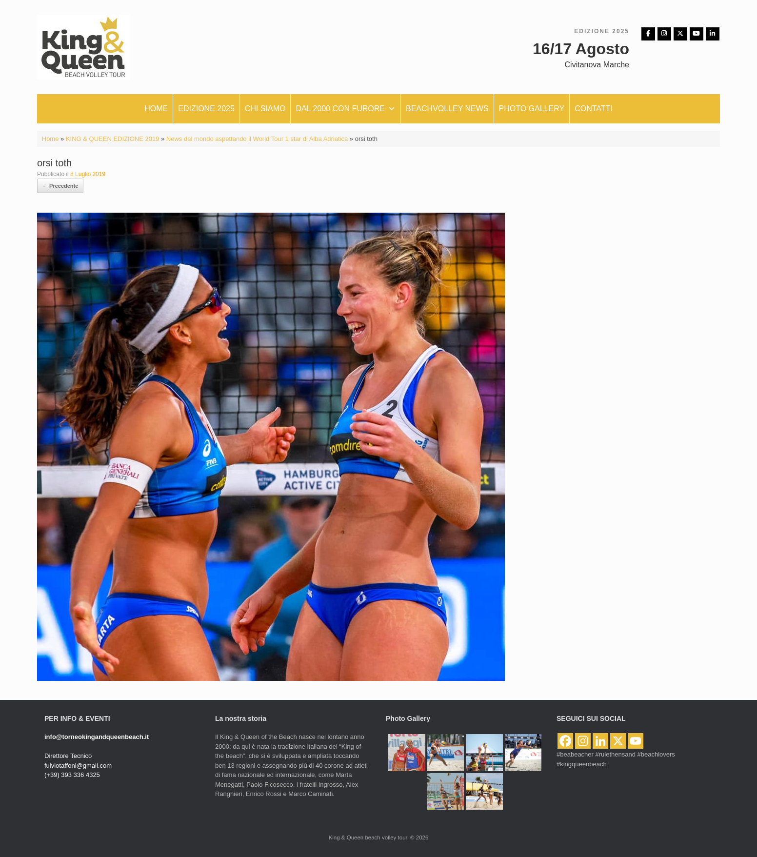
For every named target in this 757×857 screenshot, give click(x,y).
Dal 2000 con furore (346, 108)
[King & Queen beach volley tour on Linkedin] (712, 33)
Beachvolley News (447, 108)
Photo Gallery (532, 108)
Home (156, 108)
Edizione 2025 (206, 108)
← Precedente (60, 186)
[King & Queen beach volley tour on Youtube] (696, 33)
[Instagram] (664, 33)
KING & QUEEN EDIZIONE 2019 (112, 138)
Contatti (594, 108)
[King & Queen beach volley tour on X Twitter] (680, 33)
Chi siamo (265, 108)
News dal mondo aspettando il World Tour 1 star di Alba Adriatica (257, 138)
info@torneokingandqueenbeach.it (96, 736)
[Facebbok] (648, 33)
